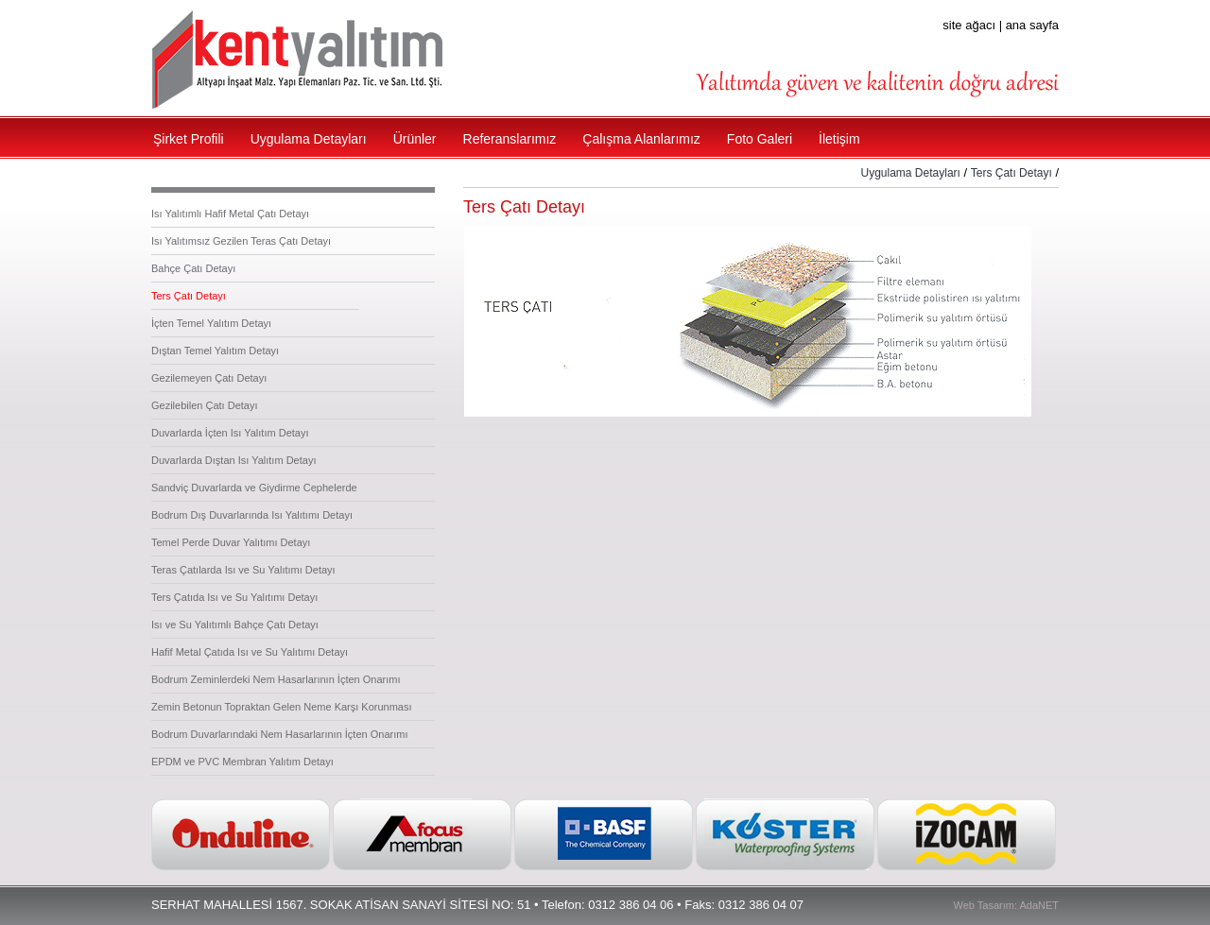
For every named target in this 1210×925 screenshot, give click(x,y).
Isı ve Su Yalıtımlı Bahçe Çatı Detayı (235, 624)
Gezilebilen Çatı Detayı (204, 405)
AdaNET (1039, 905)
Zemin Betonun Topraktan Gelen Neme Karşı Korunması (281, 706)
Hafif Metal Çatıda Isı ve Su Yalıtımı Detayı (249, 652)
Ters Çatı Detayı (188, 295)
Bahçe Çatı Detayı (193, 268)
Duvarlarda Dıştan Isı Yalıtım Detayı (233, 460)
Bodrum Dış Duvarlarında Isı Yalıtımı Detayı (252, 515)
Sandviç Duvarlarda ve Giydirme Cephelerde (254, 487)
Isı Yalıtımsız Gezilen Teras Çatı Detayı (241, 241)
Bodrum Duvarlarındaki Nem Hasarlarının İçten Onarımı (279, 734)
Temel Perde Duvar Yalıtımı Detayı (230, 542)
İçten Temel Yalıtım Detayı (211, 323)
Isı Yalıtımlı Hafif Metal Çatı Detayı (230, 213)
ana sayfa (1032, 25)
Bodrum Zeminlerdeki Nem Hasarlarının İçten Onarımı (275, 679)
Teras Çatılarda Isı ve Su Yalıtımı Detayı (243, 569)
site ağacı (968, 25)
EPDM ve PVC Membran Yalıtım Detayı (242, 761)
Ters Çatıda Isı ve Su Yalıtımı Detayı (234, 597)
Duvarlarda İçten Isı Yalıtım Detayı (230, 432)
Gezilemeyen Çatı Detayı (209, 378)
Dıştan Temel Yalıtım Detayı (215, 350)
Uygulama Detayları (910, 173)
